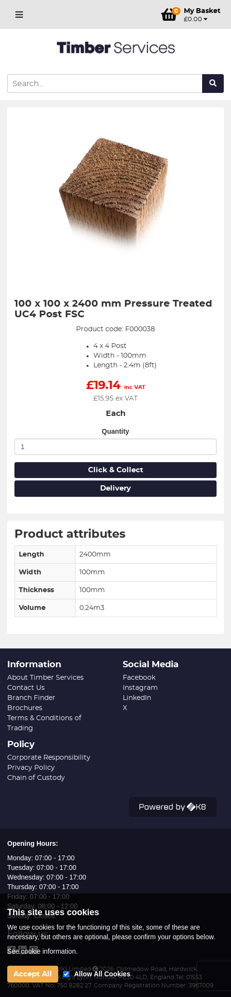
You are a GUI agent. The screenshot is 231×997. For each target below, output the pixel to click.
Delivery (115, 488)
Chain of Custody (36, 778)
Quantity (115, 431)
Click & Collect (115, 470)
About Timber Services (45, 677)
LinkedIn (137, 698)
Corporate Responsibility (48, 757)
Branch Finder (31, 698)
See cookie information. (42, 951)
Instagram (140, 688)
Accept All (32, 974)
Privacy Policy (31, 767)
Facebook (139, 677)
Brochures (24, 708)
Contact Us (26, 688)
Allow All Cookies (102, 974)
